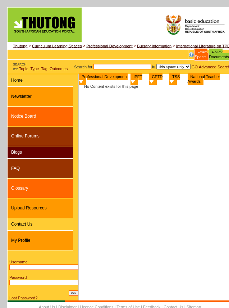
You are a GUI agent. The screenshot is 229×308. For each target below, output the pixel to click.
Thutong (20, 46)
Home (17, 80)
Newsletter (21, 96)
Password (18, 277)
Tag (44, 69)
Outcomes (59, 69)
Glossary (19, 188)
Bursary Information (154, 46)
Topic (23, 69)
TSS (174, 78)
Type (34, 69)
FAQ (15, 168)
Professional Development (109, 46)
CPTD (156, 78)
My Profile (20, 240)
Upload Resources (29, 207)
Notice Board (23, 116)
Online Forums (25, 136)
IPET (136, 78)
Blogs (16, 152)
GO (195, 67)
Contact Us (21, 224)
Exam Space (200, 54)
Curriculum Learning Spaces (57, 46)
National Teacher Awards (204, 78)
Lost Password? (23, 298)
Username (18, 262)
